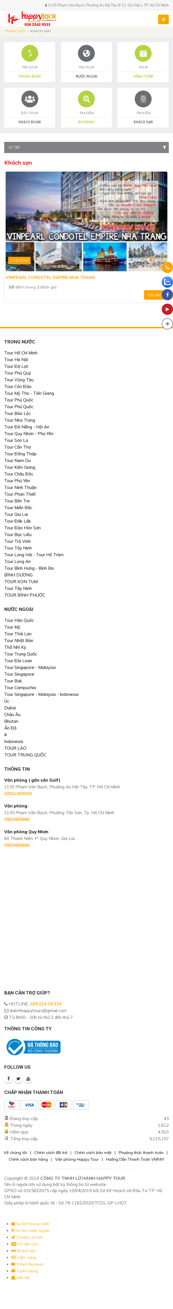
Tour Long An (17, 561)
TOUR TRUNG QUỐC (25, 755)
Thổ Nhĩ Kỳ (15, 647)
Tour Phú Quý (17, 373)
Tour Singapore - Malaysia (30, 667)
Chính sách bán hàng (28, 1159)
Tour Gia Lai (16, 514)
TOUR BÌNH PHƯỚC (24, 595)
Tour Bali (13, 681)
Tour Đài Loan (18, 660)
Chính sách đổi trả (50, 1152)
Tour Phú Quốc (18, 400)
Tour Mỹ (12, 627)
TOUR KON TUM (21, 581)
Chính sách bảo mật (93, 1152)
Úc (6, 701)
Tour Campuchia (20, 687)
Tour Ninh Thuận (20, 487)
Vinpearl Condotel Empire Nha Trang (50, 277)
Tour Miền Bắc (18, 507)
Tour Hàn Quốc (19, 620)
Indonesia (13, 741)
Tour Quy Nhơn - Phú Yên (28, 433)
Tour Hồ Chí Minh (20, 352)
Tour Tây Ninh (18, 548)
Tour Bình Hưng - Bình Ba (29, 568)
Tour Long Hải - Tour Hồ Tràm (34, 554)
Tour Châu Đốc (18, 474)
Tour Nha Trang (19, 420)
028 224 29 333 (45, 1003)
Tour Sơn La (16, 440)
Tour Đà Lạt (16, 366)
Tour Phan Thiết (20, 494)
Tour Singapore (19, 674)
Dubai (10, 707)
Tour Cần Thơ (17, 447)
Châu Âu (12, 714)
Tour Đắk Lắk (17, 521)
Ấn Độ (10, 728)
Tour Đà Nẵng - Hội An (26, 427)
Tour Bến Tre (17, 501)
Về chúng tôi (15, 1152)
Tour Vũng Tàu (18, 379)
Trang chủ (15, 31)
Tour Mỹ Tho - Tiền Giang (29, 393)
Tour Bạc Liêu (18, 534)
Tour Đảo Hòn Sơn (22, 527)
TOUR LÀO (15, 748)
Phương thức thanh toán (141, 1152)
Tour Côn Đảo (18, 386)
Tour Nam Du (17, 460)
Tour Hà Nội (16, 359)
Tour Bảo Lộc (17, 413)
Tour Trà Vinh (17, 541)
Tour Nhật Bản (18, 640)
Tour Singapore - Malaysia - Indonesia (41, 694)
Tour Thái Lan (18, 633)
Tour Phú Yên (17, 480)
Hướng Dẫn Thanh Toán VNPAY (135, 1159)
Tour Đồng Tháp (20, 453)
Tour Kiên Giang (19, 467)
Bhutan (11, 721)
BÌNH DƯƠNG (18, 575)
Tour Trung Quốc (20, 654)
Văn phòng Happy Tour (77, 1159)
